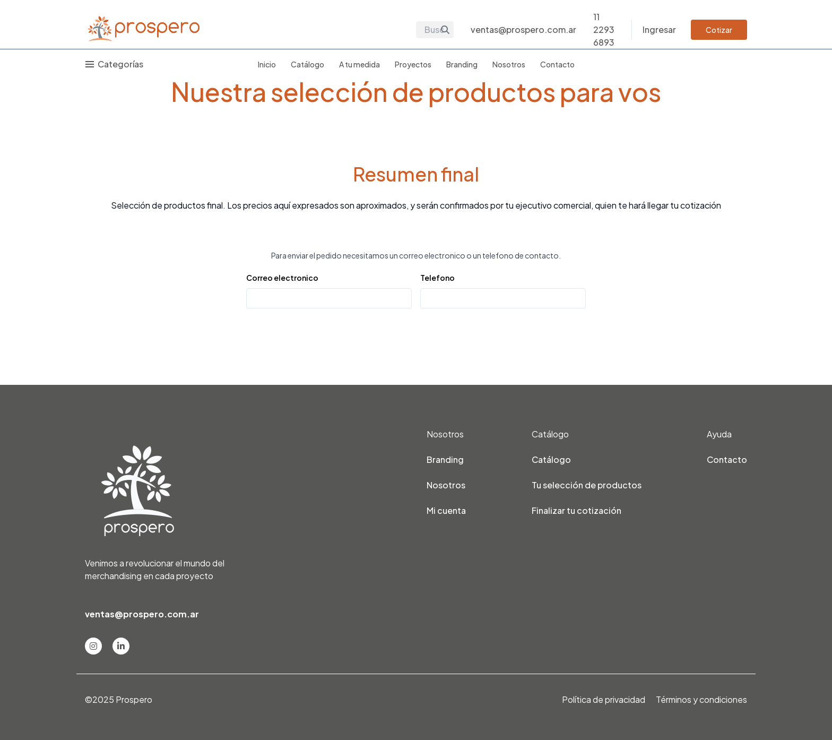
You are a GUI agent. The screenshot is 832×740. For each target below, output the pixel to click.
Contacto (557, 64)
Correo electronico (282, 277)
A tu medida (359, 64)
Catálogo (307, 64)
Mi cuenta (446, 510)
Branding (462, 64)
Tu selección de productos (587, 485)
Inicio (267, 64)
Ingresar (659, 29)
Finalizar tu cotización (576, 510)
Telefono (437, 277)
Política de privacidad (603, 699)
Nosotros (508, 64)
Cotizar (719, 30)
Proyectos (413, 64)
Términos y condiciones (701, 699)
